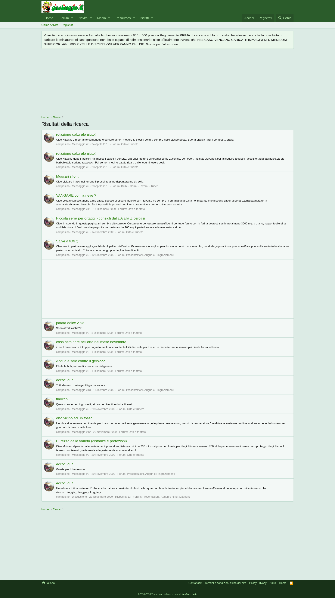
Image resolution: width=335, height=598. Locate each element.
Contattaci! (195, 583)
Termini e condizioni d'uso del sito (225, 583)
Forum (64, 18)
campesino (63, 144)
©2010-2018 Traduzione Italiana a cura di (167, 594)
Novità (83, 18)
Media (101, 18)
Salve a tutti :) (67, 241)
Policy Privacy (258, 583)
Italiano (48, 583)
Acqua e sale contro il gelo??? (80, 361)
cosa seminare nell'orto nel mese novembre (91, 342)
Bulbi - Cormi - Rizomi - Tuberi (139, 186)
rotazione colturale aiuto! (76, 134)
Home (49, 18)
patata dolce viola (70, 323)
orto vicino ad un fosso (74, 418)
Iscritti (144, 18)
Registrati (67, 25)
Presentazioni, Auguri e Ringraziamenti (150, 255)
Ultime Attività (49, 25)
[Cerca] (285, 18)
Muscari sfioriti (68, 176)
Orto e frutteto (129, 144)
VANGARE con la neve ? (76, 195)
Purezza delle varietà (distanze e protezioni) (91, 441)
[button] (72, 18)
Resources (123, 18)
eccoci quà (65, 380)
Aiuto (273, 583)
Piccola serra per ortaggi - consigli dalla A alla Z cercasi (100, 218)
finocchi (62, 399)
